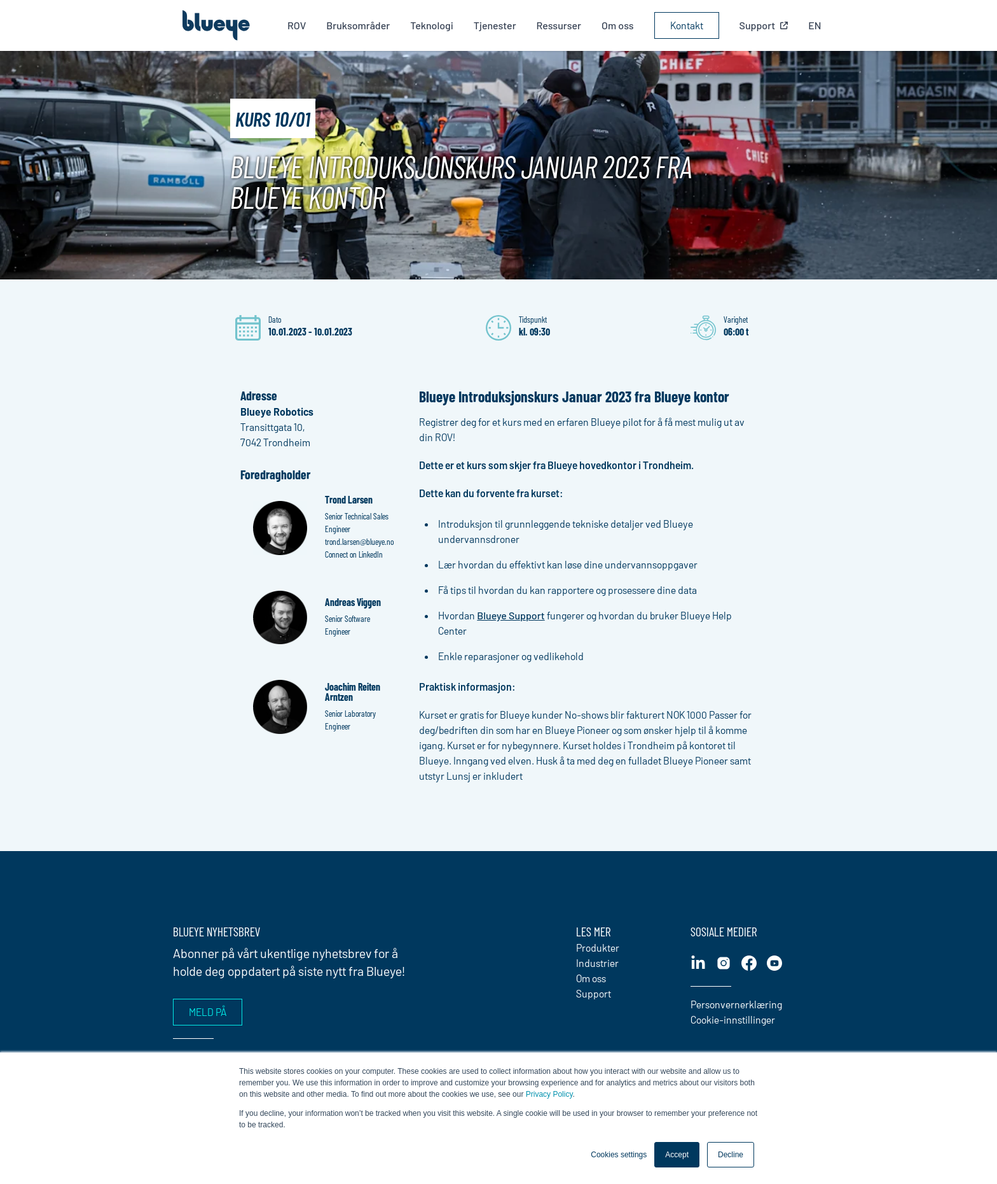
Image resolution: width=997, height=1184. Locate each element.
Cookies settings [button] (619, 1154)
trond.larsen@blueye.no (359, 541)
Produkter (597, 947)
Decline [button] (730, 1154)
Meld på (207, 1012)
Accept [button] (677, 1154)
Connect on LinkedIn (354, 554)
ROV (299, 25)
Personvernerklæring (736, 1004)
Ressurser (561, 25)
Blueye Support (510, 615)
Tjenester (497, 25)
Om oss (620, 25)
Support (593, 993)
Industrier (597, 963)
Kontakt (689, 25)
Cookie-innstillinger (733, 1019)
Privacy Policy (549, 1094)
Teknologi (435, 25)
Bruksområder (361, 25)
